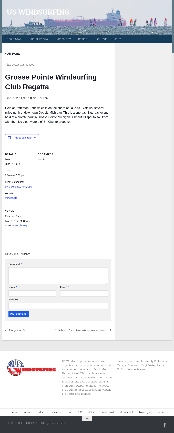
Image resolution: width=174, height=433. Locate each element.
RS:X (92, 412)
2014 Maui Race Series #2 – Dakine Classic (81, 330)
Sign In (116, 39)
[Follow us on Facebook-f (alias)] (164, 425)
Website (13, 299)
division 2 (126, 412)
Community (63, 39)
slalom (40, 412)
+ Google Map (20, 225)
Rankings (101, 39)
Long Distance (12, 186)
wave (160, 412)
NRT (24, 186)
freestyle (145, 412)
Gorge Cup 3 (16, 330)
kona (27, 412)
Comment (15, 264)
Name (12, 287)
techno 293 (75, 412)
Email (64, 287)
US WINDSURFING (38, 11)
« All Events (12, 53)
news (13, 412)
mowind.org (11, 197)
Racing (82, 39)
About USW (14, 39)
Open (30, 186)
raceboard (107, 412)
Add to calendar (23, 137)
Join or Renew (38, 39)
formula (56, 412)
